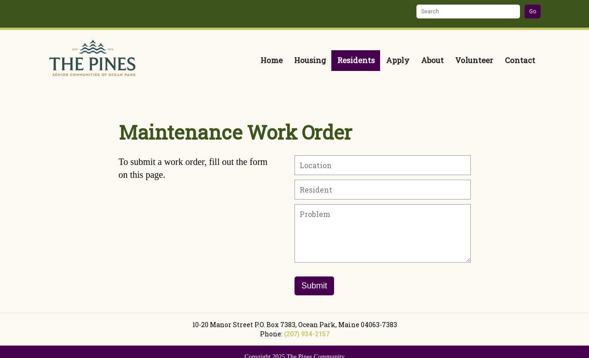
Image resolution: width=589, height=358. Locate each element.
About (432, 60)
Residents (356, 60)
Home (271, 60)
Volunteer (474, 60)
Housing (310, 60)
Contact (520, 60)
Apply (398, 60)
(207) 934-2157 (306, 334)
